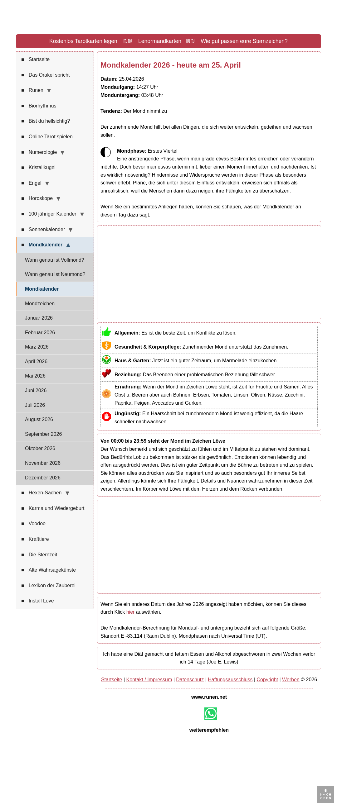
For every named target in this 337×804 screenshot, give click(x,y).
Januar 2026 (39, 318)
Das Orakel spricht (45, 75)
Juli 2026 (35, 405)
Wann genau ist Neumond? (55, 274)
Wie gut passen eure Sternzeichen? (244, 41)
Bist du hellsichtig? (45, 121)
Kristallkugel (38, 168)
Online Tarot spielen (47, 137)
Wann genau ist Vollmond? (54, 260)
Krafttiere (35, 539)
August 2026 (39, 419)
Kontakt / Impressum (149, 679)
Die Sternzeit (39, 555)
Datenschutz (190, 679)
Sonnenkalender (43, 230)
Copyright (267, 679)
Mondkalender (41, 245)
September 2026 (43, 434)
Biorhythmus (38, 106)
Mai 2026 (35, 375)
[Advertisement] (209, 272)
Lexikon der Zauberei (48, 586)
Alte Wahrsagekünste (48, 570)
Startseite (35, 59)
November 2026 (43, 463)
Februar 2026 (40, 332)
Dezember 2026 (43, 477)
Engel (31, 183)
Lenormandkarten (159, 41)
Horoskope (37, 198)
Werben (291, 679)
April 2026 (36, 361)
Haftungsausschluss (230, 679)
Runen (32, 90)
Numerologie (39, 152)
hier (130, 612)
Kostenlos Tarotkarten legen (83, 41)
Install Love (37, 601)
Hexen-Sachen (41, 493)
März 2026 (37, 347)
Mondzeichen (40, 303)
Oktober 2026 (40, 448)
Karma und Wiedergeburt (52, 508)
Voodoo (33, 524)
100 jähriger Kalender (48, 214)
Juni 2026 (35, 390)
